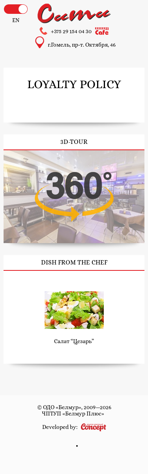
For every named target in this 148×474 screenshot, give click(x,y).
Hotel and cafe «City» (74, 13)
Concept (93, 427)
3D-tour (74, 196)
